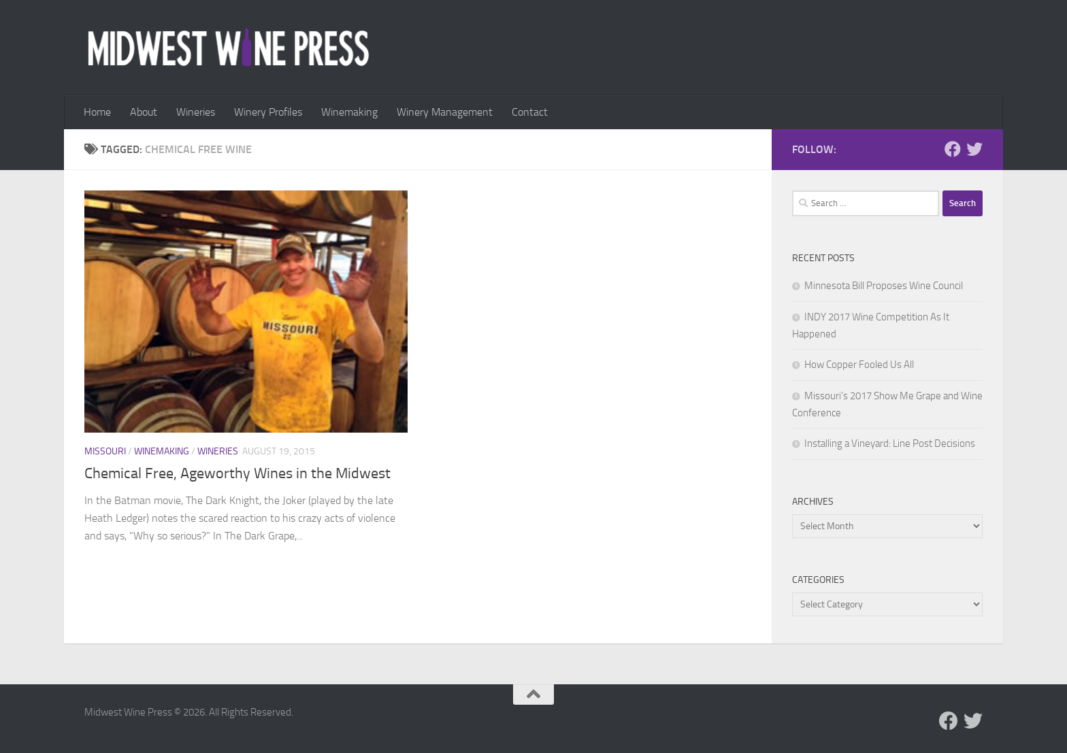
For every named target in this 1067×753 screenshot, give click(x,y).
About (143, 111)
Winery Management (445, 111)
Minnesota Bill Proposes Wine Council (883, 286)
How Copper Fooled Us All (859, 364)
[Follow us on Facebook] (953, 149)
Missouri (105, 451)
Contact (530, 111)
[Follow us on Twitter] (974, 149)
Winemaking (349, 111)
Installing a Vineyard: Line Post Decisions (889, 443)
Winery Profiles (268, 111)
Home (97, 111)
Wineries (195, 111)
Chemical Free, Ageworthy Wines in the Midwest (237, 473)
